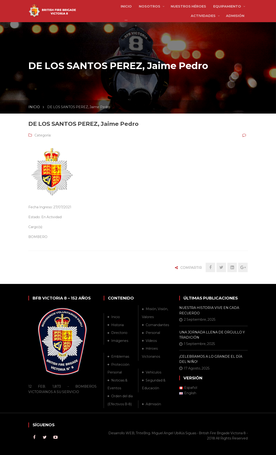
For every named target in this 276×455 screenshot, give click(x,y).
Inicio (115, 317)
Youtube (55, 437)
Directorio (119, 333)
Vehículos (153, 372)
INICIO (34, 107)
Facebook (34, 437)
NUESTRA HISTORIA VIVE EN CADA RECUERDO (209, 310)
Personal (153, 333)
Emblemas (120, 356)
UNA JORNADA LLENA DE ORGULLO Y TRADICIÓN (212, 335)
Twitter (45, 437)
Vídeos (151, 341)
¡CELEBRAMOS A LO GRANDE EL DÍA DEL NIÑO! (210, 359)
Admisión (153, 404)
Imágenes (119, 341)
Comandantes (157, 325)
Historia (117, 325)
